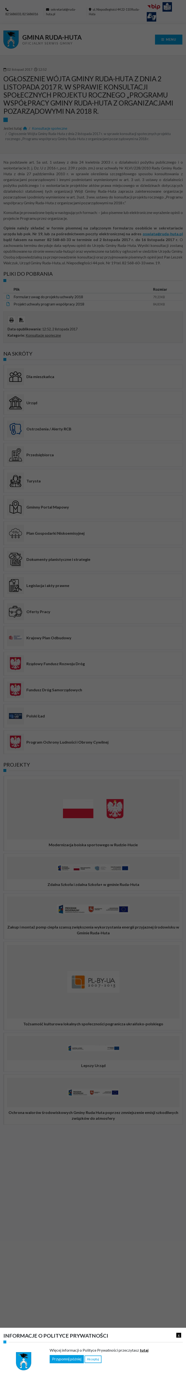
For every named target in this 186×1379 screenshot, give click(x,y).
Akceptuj (93, 1359)
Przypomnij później (66, 1359)
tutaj (144, 1350)
